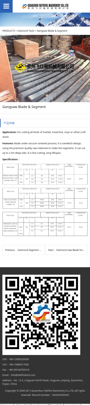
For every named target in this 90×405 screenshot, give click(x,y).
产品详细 (9, 123)
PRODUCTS (8, 30)
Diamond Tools (25, 30)
